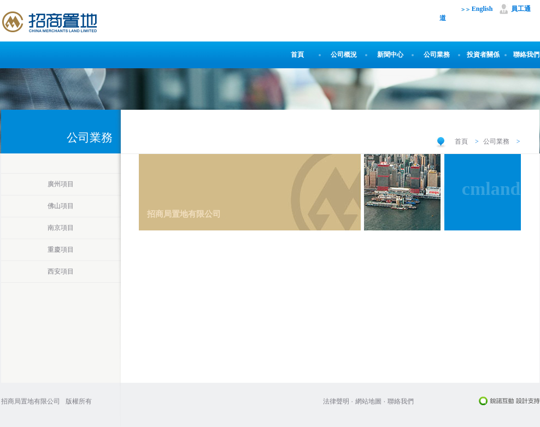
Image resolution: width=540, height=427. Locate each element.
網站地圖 (368, 401)
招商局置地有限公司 (30, 401)
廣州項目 (61, 184)
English (477, 9)
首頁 (297, 54)
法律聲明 (336, 401)
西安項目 (61, 271)
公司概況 (344, 54)
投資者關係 (483, 54)
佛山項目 (61, 206)
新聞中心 (390, 54)
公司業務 (437, 54)
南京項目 (61, 228)
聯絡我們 (526, 54)
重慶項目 (61, 249)
